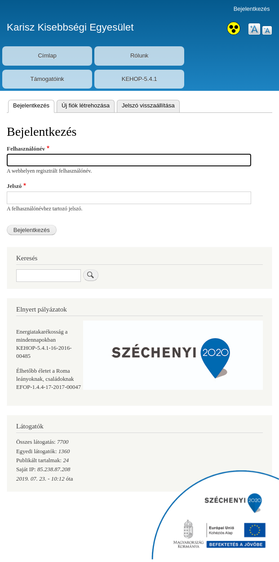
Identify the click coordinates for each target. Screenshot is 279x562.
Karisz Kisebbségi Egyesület (70, 27)
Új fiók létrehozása (86, 105)
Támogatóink (47, 79)
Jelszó (14, 186)
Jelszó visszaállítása (148, 105)
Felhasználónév (26, 148)
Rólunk (139, 55)
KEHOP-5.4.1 (139, 79)
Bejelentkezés (252, 8)
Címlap (47, 55)
